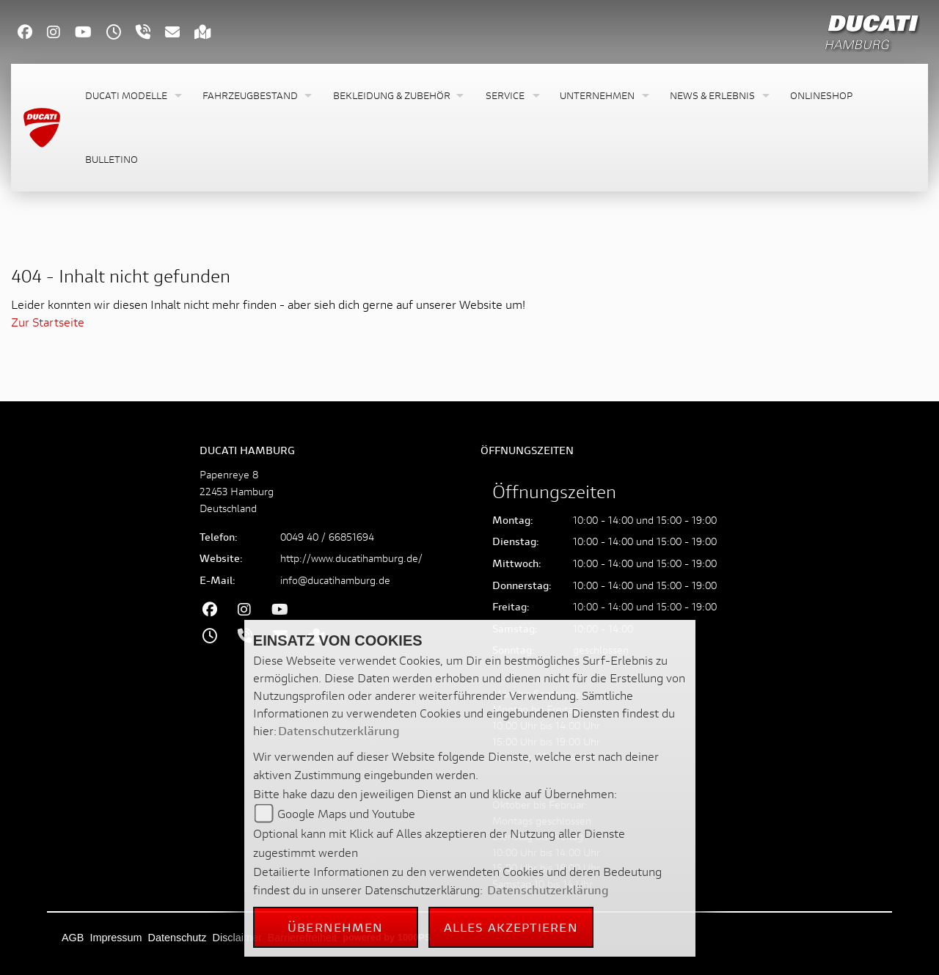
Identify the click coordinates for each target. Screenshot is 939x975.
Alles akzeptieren (511, 927)
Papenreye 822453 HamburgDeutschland (237, 491)
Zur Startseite (47, 321)
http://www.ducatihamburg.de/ (351, 558)
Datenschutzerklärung (339, 730)
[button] (132, 96)
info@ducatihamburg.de (335, 580)
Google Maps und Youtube (346, 813)
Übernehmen (335, 927)
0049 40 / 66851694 (327, 537)
